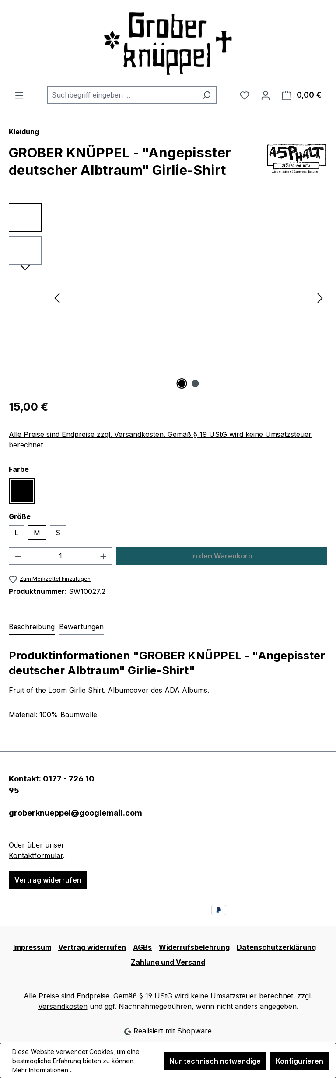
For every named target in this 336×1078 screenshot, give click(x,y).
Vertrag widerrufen (47, 880)
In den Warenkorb (221, 555)
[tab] (32, 627)
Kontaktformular (36, 855)
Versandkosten (63, 1006)
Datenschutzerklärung (276, 947)
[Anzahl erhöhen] (103, 556)
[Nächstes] (320, 297)
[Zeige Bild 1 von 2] (182, 383)
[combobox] (121, 95)
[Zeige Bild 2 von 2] (195, 383)
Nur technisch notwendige (215, 1061)
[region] (168, 297)
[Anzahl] (61, 556)
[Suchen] (206, 95)
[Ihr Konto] (265, 95)
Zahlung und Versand (168, 962)
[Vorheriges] (56, 297)
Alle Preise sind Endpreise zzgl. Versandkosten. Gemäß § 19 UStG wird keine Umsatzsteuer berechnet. (160, 439)
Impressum (32, 947)
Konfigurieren (299, 1061)
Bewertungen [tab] (81, 626)
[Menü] (19, 95)
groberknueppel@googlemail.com (56, 812)
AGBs (142, 947)
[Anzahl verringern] (18, 556)
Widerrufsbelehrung (194, 947)
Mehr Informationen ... (43, 1070)
